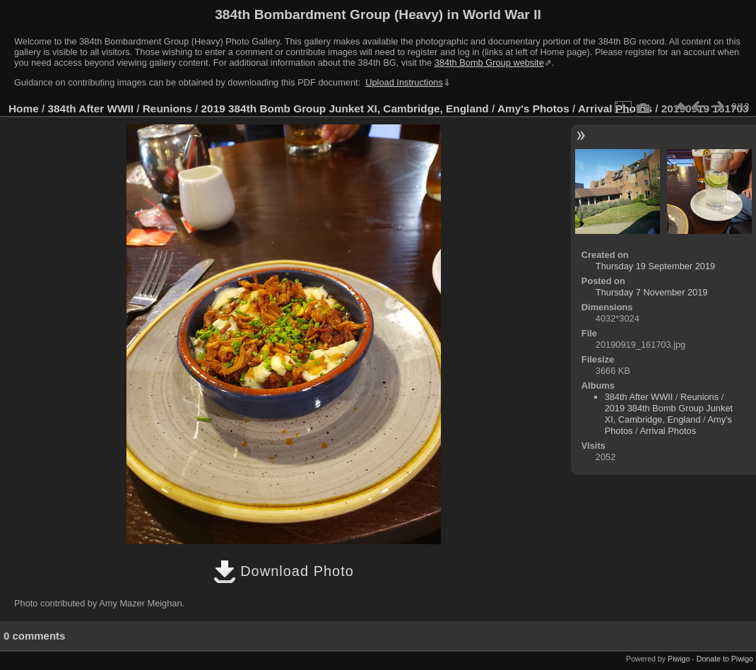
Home (23, 108)
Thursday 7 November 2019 (652, 292)
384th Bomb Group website (489, 62)
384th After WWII (91, 108)
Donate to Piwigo (725, 658)
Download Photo (283, 571)
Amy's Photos (533, 108)
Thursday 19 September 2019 (655, 266)
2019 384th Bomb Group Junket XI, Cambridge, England (345, 108)
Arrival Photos (667, 430)
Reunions (167, 108)
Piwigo (679, 658)
